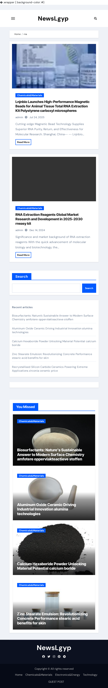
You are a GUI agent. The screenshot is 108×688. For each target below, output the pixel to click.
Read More (23, 142)
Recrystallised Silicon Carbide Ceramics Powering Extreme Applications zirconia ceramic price (50, 368)
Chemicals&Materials (29, 95)
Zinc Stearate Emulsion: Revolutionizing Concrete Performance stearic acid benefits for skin (52, 618)
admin (19, 117)
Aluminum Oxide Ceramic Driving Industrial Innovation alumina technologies (46, 509)
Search (21, 276)
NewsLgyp (53, 18)
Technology (90, 675)
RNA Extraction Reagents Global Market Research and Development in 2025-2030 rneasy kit (49, 219)
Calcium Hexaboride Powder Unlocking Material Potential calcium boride (51, 566)
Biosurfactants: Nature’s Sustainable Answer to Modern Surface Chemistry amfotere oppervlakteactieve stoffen (52, 317)
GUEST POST (56, 682)
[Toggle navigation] (13, 18)
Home (18, 675)
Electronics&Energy (67, 675)
